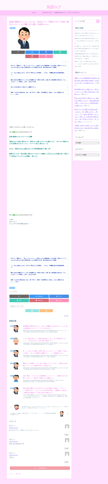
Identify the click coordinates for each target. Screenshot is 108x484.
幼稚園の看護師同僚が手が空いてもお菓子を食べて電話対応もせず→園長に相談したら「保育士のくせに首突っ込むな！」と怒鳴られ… (87, 56)
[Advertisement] (39, 109)
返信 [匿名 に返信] (66, 432)
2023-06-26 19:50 (13, 438)
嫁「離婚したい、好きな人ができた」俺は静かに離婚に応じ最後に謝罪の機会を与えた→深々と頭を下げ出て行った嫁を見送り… (87, 49)
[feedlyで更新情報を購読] (37, 306)
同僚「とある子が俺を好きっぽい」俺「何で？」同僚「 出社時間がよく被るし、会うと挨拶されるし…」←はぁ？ (37, 89)
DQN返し (12, 283)
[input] (87, 21)
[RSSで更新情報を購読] (40, 306)
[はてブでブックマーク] (34, 52)
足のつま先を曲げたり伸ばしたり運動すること (23, 83)
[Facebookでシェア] (24, 52)
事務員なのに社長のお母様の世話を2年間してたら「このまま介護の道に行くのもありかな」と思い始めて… (87, 41)
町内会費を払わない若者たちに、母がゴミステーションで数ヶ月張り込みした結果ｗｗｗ (86, 92)
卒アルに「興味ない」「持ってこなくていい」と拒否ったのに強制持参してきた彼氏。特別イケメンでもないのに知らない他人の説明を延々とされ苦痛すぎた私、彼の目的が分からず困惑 (38, 62)
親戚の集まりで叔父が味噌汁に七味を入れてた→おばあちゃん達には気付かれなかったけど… (87, 34)
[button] (64, 52)
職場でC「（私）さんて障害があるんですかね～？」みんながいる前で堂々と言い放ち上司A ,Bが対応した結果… (87, 64)
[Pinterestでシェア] (54, 52)
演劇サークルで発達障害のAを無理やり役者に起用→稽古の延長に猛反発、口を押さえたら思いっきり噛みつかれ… (87, 80)
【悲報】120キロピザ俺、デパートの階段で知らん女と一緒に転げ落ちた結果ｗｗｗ (86, 128)
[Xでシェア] (14, 52)
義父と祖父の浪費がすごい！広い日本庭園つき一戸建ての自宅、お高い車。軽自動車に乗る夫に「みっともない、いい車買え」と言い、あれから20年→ (38, 76)
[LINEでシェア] (44, 52)
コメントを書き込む (40, 465)
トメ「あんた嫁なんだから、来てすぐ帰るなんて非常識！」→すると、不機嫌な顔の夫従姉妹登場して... (38, 69)
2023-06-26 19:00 (13, 425)
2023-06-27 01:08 (13, 452)
